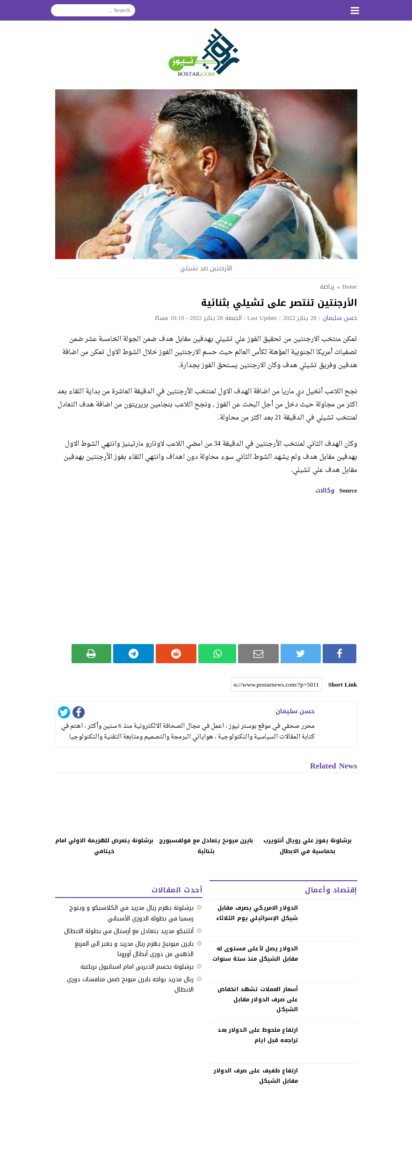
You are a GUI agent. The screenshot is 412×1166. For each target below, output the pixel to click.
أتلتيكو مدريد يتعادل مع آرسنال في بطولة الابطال (129, 931)
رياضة (327, 286)
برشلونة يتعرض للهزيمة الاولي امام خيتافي (104, 845)
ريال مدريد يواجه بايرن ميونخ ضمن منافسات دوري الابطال (130, 984)
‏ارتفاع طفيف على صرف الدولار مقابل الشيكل (256, 1075)
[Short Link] (276, 684)
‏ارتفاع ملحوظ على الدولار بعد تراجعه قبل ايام (257, 1035)
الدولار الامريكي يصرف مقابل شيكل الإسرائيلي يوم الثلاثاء (257, 913)
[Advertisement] (206, 569)
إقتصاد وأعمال (331, 890)
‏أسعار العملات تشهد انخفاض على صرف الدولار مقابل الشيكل (257, 999)
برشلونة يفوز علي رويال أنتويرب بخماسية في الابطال (307, 845)
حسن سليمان (340, 318)
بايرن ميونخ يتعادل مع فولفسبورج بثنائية (206, 845)
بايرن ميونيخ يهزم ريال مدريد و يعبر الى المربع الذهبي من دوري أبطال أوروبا (134, 949)
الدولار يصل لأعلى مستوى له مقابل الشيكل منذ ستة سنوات (255, 953)
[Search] (93, 10)
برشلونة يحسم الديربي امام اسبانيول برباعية (137, 966)
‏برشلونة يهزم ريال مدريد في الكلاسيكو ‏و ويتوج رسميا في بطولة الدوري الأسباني (131, 913)
